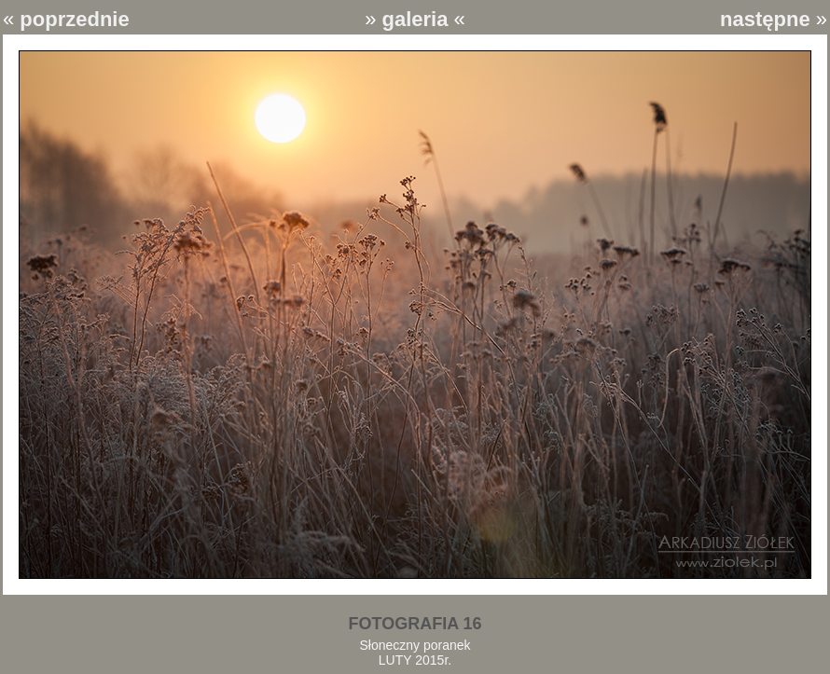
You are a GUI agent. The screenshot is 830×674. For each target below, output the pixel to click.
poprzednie (74, 19)
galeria (415, 19)
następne (765, 19)
